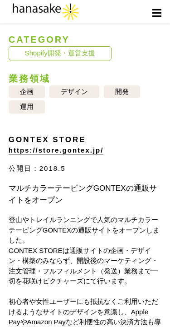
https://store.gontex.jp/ (56, 150)
